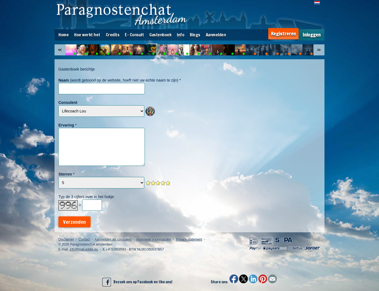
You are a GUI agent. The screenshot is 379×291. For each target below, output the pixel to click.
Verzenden (74, 221)
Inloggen (312, 34)
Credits (113, 35)
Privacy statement (189, 239)
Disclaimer (66, 239)
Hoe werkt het (87, 35)
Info (180, 35)
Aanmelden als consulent (112, 239)
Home (63, 35)
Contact (84, 239)
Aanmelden (216, 35)
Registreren (283, 33)
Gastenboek (160, 35)
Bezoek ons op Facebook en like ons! (137, 282)
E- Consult (134, 35)
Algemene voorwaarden (153, 239)
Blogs (195, 35)
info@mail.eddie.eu (84, 249)
